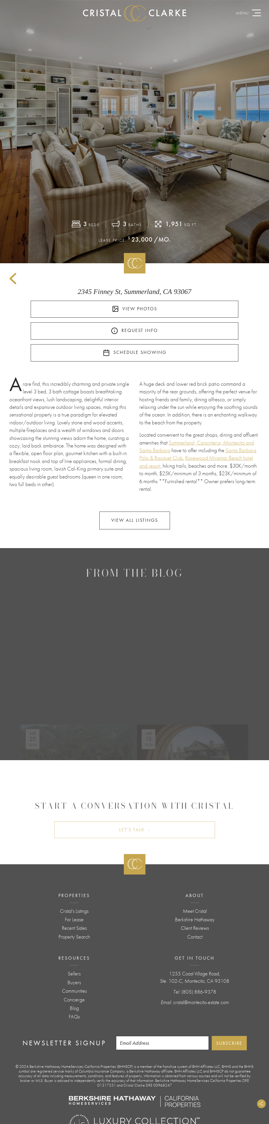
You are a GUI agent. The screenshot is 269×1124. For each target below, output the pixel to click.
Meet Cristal (195, 911)
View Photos (134, 308)
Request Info (134, 330)
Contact (194, 937)
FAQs (74, 1016)
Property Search (74, 937)
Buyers (74, 982)
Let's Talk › (134, 844)
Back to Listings (12, 279)
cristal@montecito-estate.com (201, 1002)
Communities (74, 991)
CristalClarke (135, 13)
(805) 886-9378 (198, 992)
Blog (74, 1008)
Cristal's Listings (74, 911)
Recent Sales (74, 928)
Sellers (74, 973)
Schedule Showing (134, 352)
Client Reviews (195, 928)
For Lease (74, 919)
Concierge (74, 999)
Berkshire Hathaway (195, 919)
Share (261, 1103)
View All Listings (134, 520)
